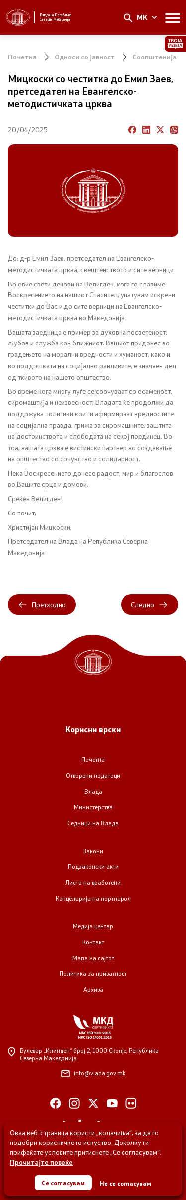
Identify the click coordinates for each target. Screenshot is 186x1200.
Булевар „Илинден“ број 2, (83, 1054)
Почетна (22, 56)
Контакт (93, 942)
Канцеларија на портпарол (93, 898)
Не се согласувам (125, 1183)
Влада (93, 791)
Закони (93, 851)
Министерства (93, 807)
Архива (93, 989)
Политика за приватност (93, 973)
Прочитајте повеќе (41, 1162)
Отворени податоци (93, 775)
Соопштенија (154, 56)
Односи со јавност (85, 56)
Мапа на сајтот (93, 958)
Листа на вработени (93, 882)
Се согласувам (63, 1183)
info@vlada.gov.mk (93, 1073)
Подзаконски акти (93, 866)
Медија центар (93, 926)
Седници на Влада (93, 823)
